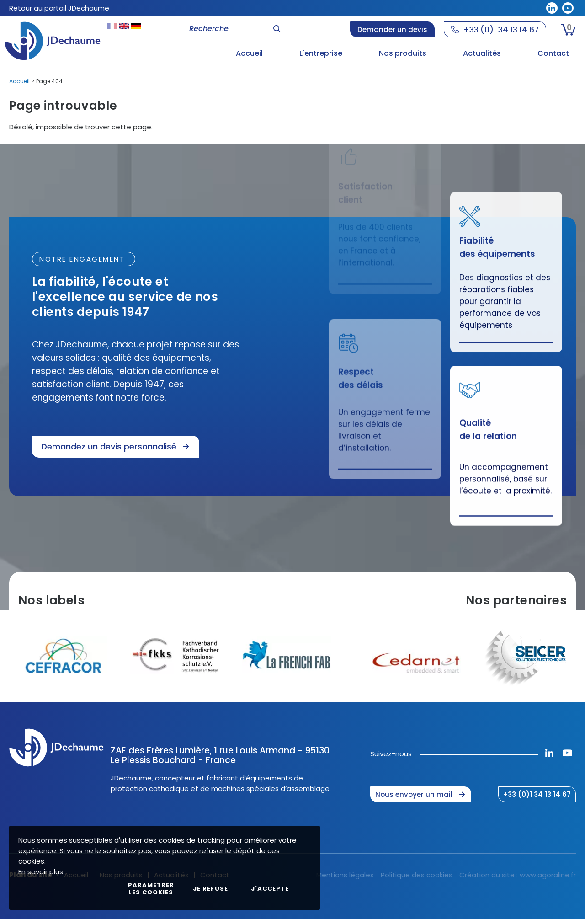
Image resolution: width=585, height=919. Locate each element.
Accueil (19, 81)
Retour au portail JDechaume (59, 8)
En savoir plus (40, 871)
